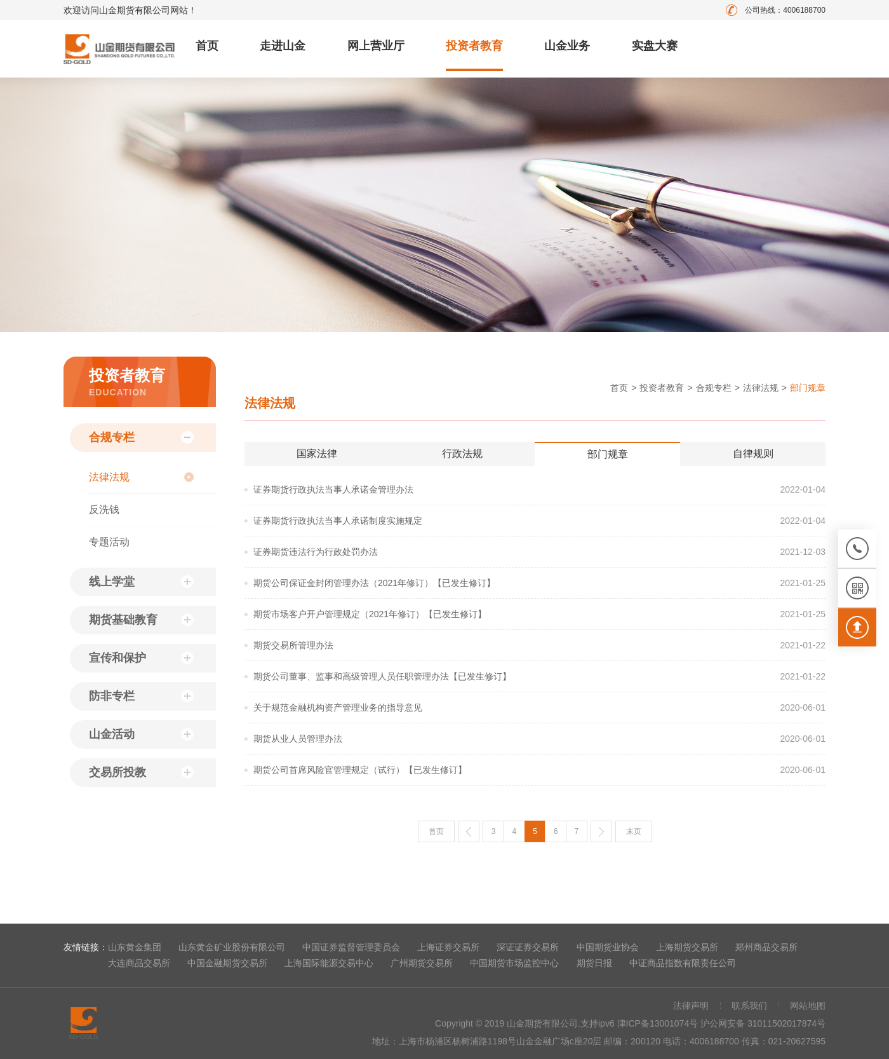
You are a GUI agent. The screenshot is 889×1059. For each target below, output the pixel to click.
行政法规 (462, 453)
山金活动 (112, 734)
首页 (207, 45)
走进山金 (282, 45)
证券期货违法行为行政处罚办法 (315, 552)
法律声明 (691, 1006)
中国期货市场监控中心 (514, 963)
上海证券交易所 (448, 947)
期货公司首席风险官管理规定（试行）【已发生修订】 (360, 770)
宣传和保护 (117, 658)
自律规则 (753, 453)
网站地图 (808, 1006)
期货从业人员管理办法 (297, 739)
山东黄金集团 (134, 947)
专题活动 (109, 541)
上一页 (468, 831)
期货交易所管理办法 (293, 645)
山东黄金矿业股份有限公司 (231, 947)
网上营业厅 (375, 45)
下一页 (601, 831)
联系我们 (749, 1006)
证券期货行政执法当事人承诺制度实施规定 (337, 521)
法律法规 (109, 477)
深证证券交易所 (528, 947)
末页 (633, 831)
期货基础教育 (123, 619)
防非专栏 (112, 696)
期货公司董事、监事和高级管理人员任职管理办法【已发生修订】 (382, 676)
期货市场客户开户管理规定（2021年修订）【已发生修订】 (369, 614)
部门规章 (607, 454)
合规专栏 (112, 437)
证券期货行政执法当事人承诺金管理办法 (333, 489)
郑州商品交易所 (766, 947)
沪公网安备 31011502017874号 (763, 1023)
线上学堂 (112, 581)
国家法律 (317, 453)
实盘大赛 (655, 45)
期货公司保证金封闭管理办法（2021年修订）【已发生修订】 (374, 583)
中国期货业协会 (608, 947)
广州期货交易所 (422, 963)
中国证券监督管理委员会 (351, 947)
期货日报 (594, 963)
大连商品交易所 (139, 963)
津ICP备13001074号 (659, 1023)
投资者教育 (474, 45)
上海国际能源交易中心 (328, 963)
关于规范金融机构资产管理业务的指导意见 (337, 707)
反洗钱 (104, 509)
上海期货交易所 (687, 947)
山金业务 (567, 45)
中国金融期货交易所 (227, 963)
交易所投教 (117, 772)
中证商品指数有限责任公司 (682, 963)
